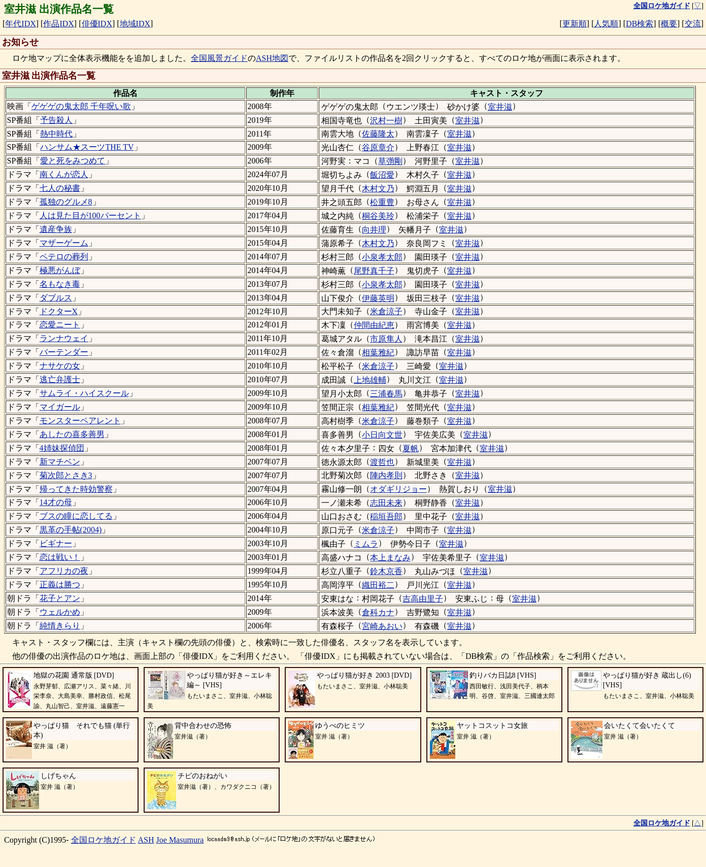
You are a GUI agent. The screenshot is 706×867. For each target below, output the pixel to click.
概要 (669, 23)
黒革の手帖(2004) (71, 529)
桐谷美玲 (378, 216)
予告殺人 (56, 120)
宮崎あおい (382, 626)
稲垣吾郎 (386, 516)
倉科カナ (378, 612)
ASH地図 (272, 58)
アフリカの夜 (64, 570)
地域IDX (135, 23)
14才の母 (56, 502)
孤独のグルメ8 (66, 201)
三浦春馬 (386, 393)
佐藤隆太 (378, 133)
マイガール (60, 407)
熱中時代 (56, 133)
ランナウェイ (64, 338)
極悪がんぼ (60, 270)
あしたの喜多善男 (72, 434)
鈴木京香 (386, 571)
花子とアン (60, 598)
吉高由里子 (422, 598)
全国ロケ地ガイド (103, 840)
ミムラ (366, 544)
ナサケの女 (60, 365)
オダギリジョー (398, 489)
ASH (146, 840)
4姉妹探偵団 (62, 448)
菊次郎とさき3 (66, 475)
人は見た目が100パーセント (90, 215)
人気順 (606, 23)
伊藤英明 (378, 298)
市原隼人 (386, 339)
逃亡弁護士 (60, 379)
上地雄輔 (370, 380)
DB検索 (639, 23)
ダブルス (56, 297)
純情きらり (60, 625)
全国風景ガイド (219, 58)
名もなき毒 (60, 284)
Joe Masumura (180, 840)
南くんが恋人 (64, 174)
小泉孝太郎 (382, 257)
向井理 (374, 229)
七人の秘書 (60, 188)
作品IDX (58, 23)
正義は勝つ (60, 584)
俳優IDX (97, 23)
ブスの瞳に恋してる (76, 516)
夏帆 (410, 448)
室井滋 (500, 107)
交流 (693, 23)
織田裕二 (378, 585)
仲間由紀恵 (374, 325)
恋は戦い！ (60, 557)
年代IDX (20, 23)
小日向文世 (382, 434)
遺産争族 (56, 229)
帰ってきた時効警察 (76, 489)
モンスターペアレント (80, 420)
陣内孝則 (386, 475)
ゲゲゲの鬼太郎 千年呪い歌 (81, 106)
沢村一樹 (386, 120)
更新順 (574, 23)
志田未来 (386, 502)
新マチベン (60, 461)
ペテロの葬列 (64, 256)
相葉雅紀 (378, 352)
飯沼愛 (382, 175)
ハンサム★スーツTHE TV (86, 147)
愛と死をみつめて (72, 160)
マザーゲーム (64, 243)
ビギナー (56, 543)
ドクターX (59, 311)
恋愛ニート (60, 324)
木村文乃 (378, 188)
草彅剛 (390, 161)
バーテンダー (64, 352)
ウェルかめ (60, 612)
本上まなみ (390, 557)
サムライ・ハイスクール (84, 393)
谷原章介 (378, 147)
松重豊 (382, 202)
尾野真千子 (374, 270)
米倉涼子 (386, 311)
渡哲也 (382, 462)
